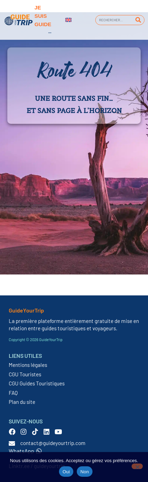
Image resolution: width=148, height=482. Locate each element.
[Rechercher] (138, 20)
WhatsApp (25, 450)
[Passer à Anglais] (68, 20)
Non (84, 471)
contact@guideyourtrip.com (53, 443)
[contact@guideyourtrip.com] (12, 443)
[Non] (137, 466)
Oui (66, 471)
